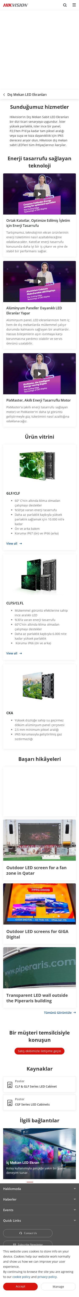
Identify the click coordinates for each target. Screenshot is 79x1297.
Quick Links (12, 1220)
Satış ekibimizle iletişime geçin (39, 1051)
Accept (20, 1286)
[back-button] (4, 93)
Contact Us (28, 1233)
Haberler (9, 1199)
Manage (58, 1286)
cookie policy (21, 1277)
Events (8, 1210)
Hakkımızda (12, 1189)
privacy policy (47, 1277)
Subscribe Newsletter (28, 1244)
